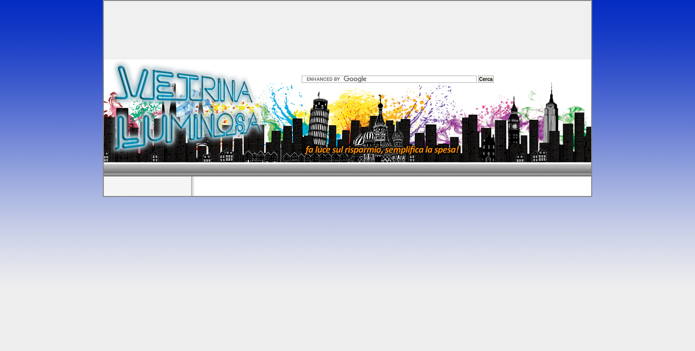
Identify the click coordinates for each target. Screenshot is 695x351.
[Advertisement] (347, 28)
